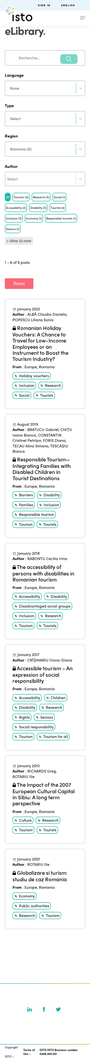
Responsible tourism (36, 514)
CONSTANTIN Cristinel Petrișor (36, 437)
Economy (27, 896)
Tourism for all (55, 736)
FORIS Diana (54, 440)
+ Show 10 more (19, 241)
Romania (47, 366)
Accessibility (29, 596)
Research (53, 385)
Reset (19, 283)
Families (26, 504)
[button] (8, 197)
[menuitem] (73, 5)
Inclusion (26, 385)
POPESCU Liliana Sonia (33, 319)
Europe (30, 366)
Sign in (44, 5)
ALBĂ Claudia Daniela (46, 314)
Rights (24, 717)
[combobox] (45, 58)
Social (24, 395)
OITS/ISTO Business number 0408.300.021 (59, 1052)
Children (58, 697)
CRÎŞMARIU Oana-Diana (49, 660)
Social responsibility (36, 727)
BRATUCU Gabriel (43, 429)
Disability (51, 495)
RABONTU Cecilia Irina (47, 558)
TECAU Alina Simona (30, 446)
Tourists (46, 395)
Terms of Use (29, 1052)
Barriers (26, 495)
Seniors (46, 717)
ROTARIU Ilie (23, 776)
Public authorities (34, 906)
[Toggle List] (80, 179)
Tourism (26, 524)
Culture (25, 820)
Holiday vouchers (34, 375)
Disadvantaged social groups (45, 606)
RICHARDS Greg (41, 771)
